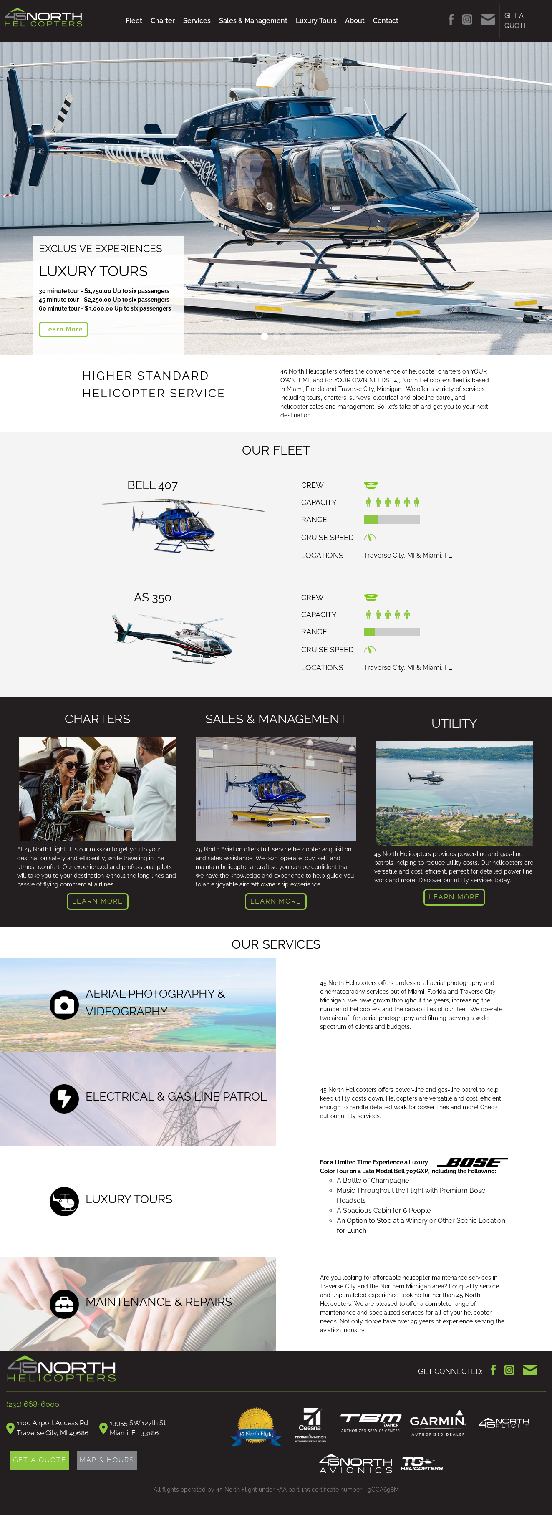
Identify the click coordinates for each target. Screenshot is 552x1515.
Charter (163, 21)
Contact (385, 21)
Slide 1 (264, 336)
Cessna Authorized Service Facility (311, 1426)
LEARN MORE (97, 901)
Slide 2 (276, 336)
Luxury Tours (316, 21)
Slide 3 (288, 336)
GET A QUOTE (516, 21)
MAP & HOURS (107, 1460)
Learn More (63, 329)
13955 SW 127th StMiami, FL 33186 (138, 1428)
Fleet (134, 21)
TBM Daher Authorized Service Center (371, 1423)
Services (197, 21)
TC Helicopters (422, 1463)
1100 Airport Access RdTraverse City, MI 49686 (53, 1428)
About (355, 21)
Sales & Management (253, 21)
